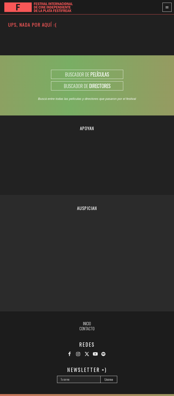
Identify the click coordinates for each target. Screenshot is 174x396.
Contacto (87, 329)
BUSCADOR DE (87, 74)
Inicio (87, 323)
